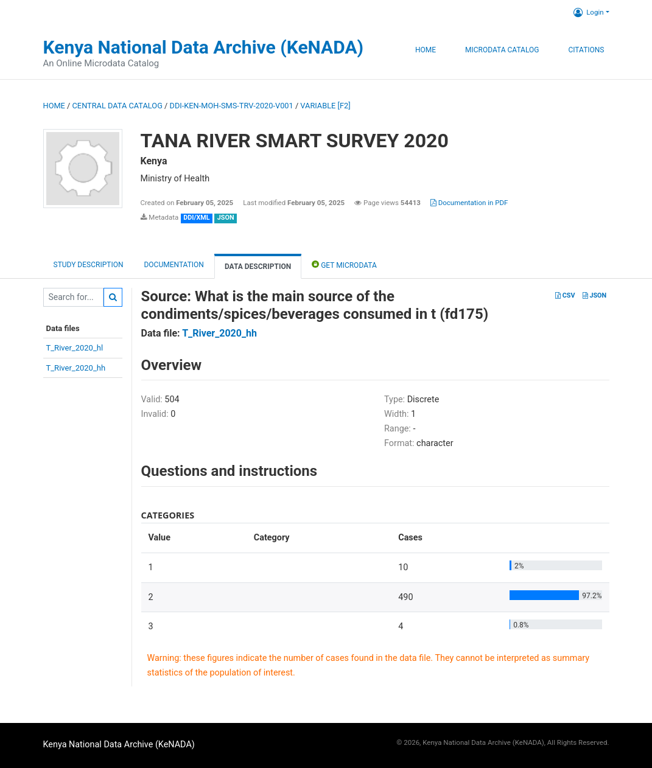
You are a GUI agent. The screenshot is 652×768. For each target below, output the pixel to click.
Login (588, 12)
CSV (565, 295)
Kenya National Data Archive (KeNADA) (203, 47)
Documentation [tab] (173, 264)
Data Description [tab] (258, 266)
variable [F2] (325, 105)
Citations (586, 50)
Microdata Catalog (502, 50)
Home (425, 50)
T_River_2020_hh (76, 367)
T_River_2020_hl (74, 347)
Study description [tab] (89, 264)
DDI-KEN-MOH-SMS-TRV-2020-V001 (231, 105)
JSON (594, 295)
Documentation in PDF (469, 202)
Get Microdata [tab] (344, 264)
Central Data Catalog (117, 105)
